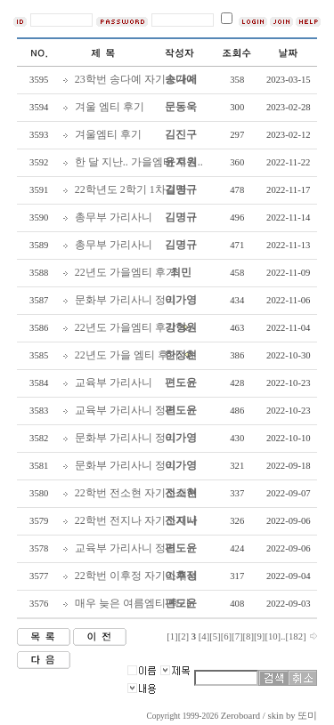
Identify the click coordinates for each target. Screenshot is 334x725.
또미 (307, 716)
